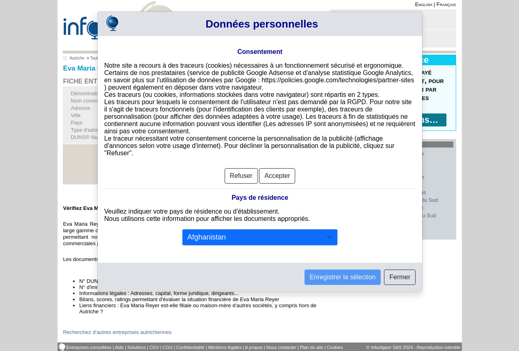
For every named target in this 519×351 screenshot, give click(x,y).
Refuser (241, 175)
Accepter (277, 175)
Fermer (399, 277)
